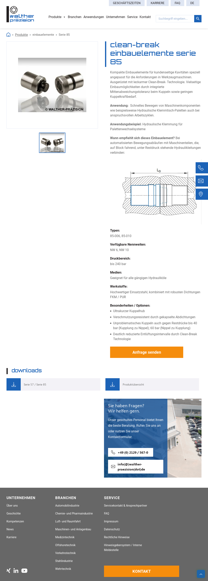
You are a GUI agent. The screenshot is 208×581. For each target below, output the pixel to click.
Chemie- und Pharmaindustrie (74, 513)
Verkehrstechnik (65, 553)
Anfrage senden (146, 352)
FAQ (177, 3)
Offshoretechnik (65, 545)
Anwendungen (93, 17)
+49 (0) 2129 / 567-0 (133, 452)
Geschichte (13, 513)
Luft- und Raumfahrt (68, 521)
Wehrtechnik (63, 569)
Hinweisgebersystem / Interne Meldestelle (123, 547)
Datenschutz (112, 529)
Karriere (158, 3)
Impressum (111, 521)
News (10, 529)
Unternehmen (115, 17)
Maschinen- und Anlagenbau (73, 529)
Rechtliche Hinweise (117, 537)
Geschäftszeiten (127, 3)
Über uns (12, 506)
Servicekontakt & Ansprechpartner (125, 506)
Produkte (57, 17)
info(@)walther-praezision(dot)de (131, 466)
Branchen (74, 17)
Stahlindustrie (64, 561)
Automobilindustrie (67, 506)
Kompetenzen (15, 521)
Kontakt (145, 17)
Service (132, 17)
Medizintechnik (65, 537)
